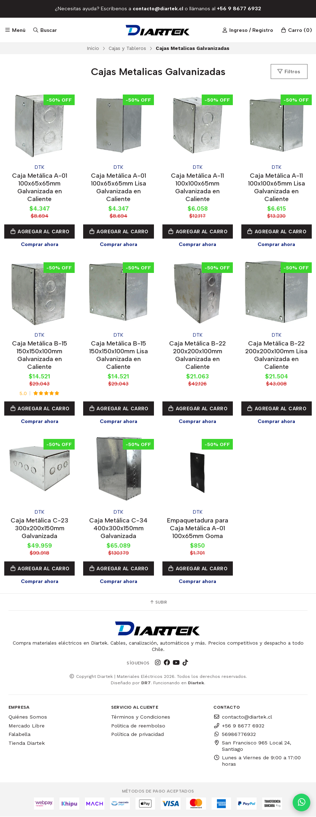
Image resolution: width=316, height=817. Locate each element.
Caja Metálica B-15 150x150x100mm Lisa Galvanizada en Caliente (118, 354)
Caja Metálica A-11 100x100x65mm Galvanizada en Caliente (197, 187)
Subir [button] (158, 602)
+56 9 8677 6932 (238, 726)
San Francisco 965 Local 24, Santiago (252, 746)
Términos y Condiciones (140, 717)
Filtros (288, 71)
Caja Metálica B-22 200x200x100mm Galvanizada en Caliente (197, 354)
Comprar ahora (39, 244)
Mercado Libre (26, 726)
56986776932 (234, 734)
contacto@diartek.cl (242, 717)
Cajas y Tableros (127, 48)
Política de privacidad (137, 734)
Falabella (19, 734)
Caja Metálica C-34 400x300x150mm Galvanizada (118, 527)
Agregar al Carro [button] (40, 231)
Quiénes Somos (27, 717)
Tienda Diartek (26, 743)
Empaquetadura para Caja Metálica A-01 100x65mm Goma (197, 527)
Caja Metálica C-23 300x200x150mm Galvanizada (39, 527)
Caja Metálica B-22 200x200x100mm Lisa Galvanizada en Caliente (276, 354)
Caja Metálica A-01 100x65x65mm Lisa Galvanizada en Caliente (118, 187)
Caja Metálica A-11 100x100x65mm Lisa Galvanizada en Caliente (276, 187)
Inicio (93, 48)
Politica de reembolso (138, 726)
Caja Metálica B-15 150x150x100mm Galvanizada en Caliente (39, 354)
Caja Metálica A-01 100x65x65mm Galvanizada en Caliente (39, 187)
